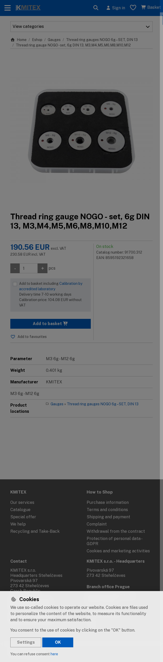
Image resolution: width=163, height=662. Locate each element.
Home (18, 40)
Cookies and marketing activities (118, 550)
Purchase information (108, 502)
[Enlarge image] (81, 130)
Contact (18, 561)
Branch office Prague (108, 586)
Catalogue (20, 509)
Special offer (23, 516)
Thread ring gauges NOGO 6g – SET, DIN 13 (102, 40)
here (54, 654)
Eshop (37, 40)
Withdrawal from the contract (116, 531)
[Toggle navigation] (7, 8)
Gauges (54, 40)
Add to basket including (53, 294)
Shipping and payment (108, 516)
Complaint (97, 524)
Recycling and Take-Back (35, 531)
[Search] (96, 8)
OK (58, 642)
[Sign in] (115, 8)
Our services (22, 502)
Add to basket (50, 323)
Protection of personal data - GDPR (114, 541)
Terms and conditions (107, 509)
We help (18, 524)
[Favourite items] (133, 8)
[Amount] (29, 268)
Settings (26, 642)
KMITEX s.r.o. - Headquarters (116, 561)
